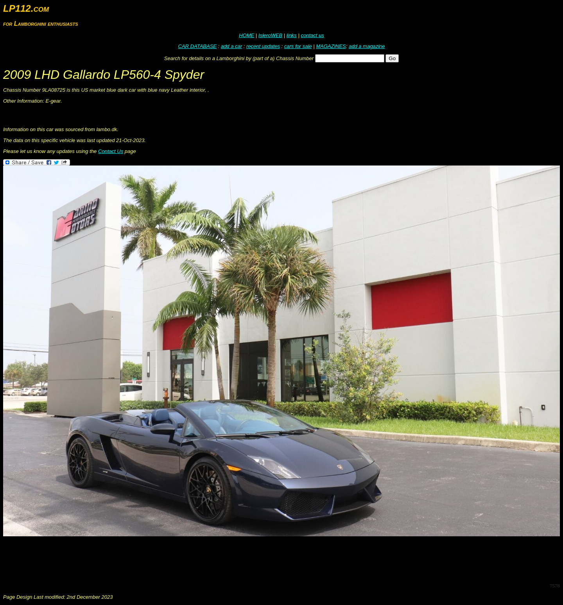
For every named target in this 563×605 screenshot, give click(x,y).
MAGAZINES (331, 46)
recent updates (263, 46)
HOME (246, 35)
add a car (231, 46)
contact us (312, 35)
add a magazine (367, 46)
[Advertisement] (145, 559)
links (292, 35)
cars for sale (298, 46)
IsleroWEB (270, 35)
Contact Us (110, 151)
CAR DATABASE (197, 46)
